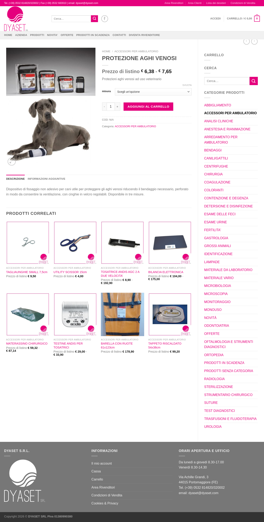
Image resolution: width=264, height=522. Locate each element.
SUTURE (211, 402)
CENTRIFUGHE (216, 166)
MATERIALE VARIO (219, 278)
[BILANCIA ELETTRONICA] (170, 242)
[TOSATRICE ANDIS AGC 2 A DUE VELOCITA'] (122, 242)
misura (106, 91)
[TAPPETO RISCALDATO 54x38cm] (170, 314)
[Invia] (94, 18)
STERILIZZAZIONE (218, 387)
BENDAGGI (213, 150)
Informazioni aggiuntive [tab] (46, 178)
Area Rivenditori (174, 3)
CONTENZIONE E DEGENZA (226, 198)
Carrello (97, 479)
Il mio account (101, 463)
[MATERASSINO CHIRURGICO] (28, 314)
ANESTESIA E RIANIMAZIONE (227, 129)
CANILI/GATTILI (216, 158)
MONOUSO (213, 310)
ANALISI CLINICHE (218, 121)
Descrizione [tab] (15, 178)
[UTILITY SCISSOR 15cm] (75, 242)
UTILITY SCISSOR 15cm (70, 272)
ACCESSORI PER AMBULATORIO (230, 113)
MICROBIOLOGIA (217, 286)
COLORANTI (213, 190)
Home (8, 35)
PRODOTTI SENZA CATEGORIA (228, 371)
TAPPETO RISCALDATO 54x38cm (164, 345)
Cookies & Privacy (104, 503)
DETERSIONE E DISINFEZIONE (228, 206)
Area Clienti (195, 3)
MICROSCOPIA (216, 294)
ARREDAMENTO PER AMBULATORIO (221, 139)
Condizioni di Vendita (243, 3)
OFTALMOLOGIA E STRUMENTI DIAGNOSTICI (228, 344)
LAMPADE (212, 262)
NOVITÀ (210, 318)
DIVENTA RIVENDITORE (144, 35)
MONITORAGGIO (217, 302)
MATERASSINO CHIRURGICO (26, 343)
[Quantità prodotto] (111, 106)
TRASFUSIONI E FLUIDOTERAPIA (230, 419)
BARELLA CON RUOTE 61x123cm (117, 345)
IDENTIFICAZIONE (218, 254)
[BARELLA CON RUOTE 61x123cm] (122, 314)
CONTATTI (119, 35)
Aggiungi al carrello (148, 106)
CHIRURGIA (213, 174)
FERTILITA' (212, 230)
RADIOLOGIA (214, 379)
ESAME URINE (215, 222)
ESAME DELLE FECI (220, 214)
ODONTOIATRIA (216, 325)
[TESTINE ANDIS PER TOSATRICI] (75, 314)
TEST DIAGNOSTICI (219, 411)
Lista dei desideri (216, 3)
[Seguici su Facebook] (104, 18)
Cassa (96, 471)
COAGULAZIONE (217, 182)
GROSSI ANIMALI (217, 246)
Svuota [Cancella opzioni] (187, 85)
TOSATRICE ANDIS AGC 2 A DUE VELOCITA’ (120, 273)
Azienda (21, 35)
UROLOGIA (213, 426)
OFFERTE (67, 35)
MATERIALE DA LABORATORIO (228, 270)
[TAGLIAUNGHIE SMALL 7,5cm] (28, 242)
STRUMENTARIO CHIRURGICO (228, 395)
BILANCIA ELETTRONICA (165, 272)
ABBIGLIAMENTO (217, 105)
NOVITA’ (52, 35)
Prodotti (37, 35)
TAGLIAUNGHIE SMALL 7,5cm (26, 272)
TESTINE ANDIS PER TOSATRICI (68, 345)
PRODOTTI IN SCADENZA (93, 35)
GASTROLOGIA (216, 238)
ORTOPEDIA (214, 355)
